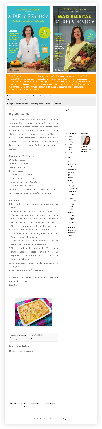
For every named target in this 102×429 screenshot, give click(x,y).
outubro (71, 167)
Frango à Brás (71, 219)
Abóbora (18, 338)
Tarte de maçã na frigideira (72, 213)
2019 (68, 155)
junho (70, 177)
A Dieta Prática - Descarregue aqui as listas (35, 96)
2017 (68, 236)
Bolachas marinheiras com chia (72, 186)
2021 (68, 150)
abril (70, 183)
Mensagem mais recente (18, 403)
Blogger (65, 419)
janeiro (70, 232)
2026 (68, 136)
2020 (68, 152)
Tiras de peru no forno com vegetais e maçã (72, 206)
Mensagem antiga (51, 403)
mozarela (38, 338)
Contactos (57, 104)
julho (70, 175)
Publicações (11, 96)
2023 (68, 144)
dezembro (71, 160)
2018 (68, 158)
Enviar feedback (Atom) (24, 407)
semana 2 (12, 340)
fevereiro (71, 230)
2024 (68, 142)
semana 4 (24, 340)
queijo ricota (45, 338)
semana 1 (52, 338)
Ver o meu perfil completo (86, 150)
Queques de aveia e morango (72, 198)
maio (70, 180)
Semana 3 (18, 340)
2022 (68, 147)
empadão (32, 338)
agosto (70, 172)
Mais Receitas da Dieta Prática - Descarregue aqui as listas (29, 100)
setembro (71, 169)
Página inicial (35, 403)
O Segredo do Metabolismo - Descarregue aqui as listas (28, 104)
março (70, 227)
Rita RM (85, 147)
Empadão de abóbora (72, 223)
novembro (71, 164)
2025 (68, 139)
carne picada (25, 338)
